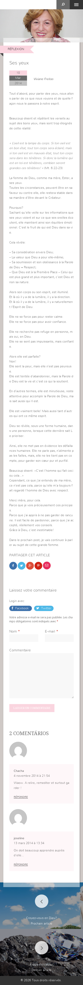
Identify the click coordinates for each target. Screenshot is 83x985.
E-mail (50, 631)
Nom (13, 631)
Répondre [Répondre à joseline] (21, 864)
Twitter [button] (45, 608)
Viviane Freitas (43, 79)
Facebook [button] (22, 608)
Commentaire (20, 650)
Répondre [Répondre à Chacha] (21, 797)
